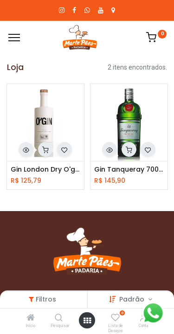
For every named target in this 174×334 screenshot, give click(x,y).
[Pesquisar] (58, 318)
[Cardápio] (14, 37)
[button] (26, 149)
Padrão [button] (132, 299)
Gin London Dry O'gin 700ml (45, 169)
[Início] (30, 318)
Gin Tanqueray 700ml (129, 169)
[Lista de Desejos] (115, 318)
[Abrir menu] (87, 320)
